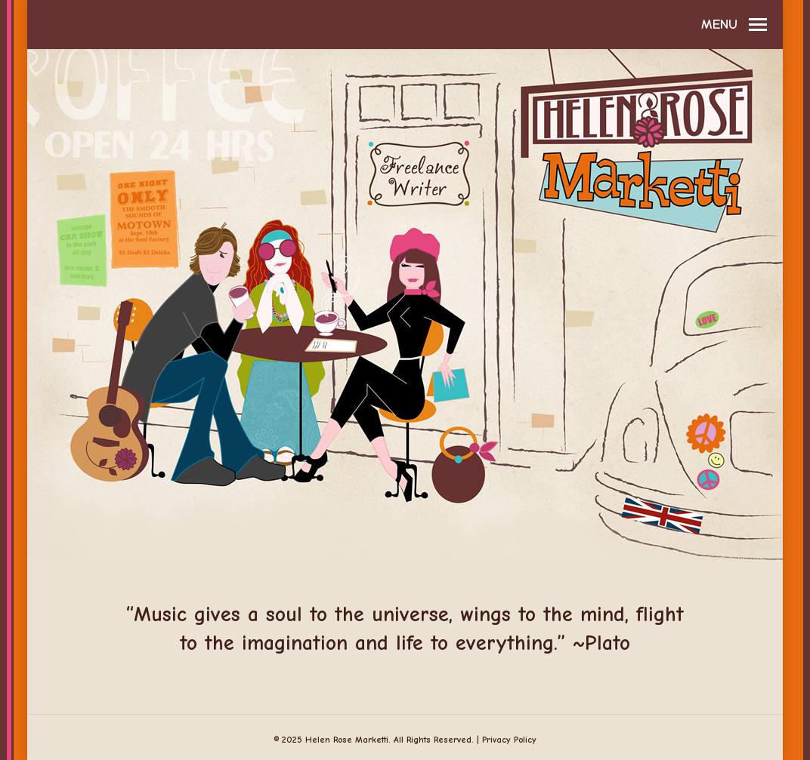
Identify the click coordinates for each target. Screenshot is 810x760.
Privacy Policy (509, 739)
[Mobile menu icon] (734, 25)
